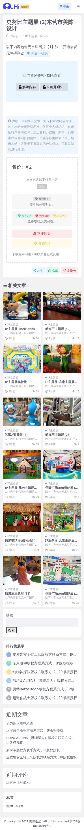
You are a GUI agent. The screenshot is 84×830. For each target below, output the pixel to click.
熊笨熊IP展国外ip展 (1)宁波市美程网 (21, 542)
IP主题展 (31, 36)
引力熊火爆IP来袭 (19, 723)
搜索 (9, 615)
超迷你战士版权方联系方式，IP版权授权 (45, 697)
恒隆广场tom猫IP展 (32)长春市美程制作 (61, 595)
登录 (64, 6)
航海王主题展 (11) (17, 593)
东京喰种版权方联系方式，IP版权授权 (43, 663)
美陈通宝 (35, 821)
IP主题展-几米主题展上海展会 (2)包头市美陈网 (21, 489)
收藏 (53, 270)
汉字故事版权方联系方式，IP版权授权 (34, 730)
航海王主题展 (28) (58, 434)
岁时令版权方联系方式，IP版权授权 (33, 750)
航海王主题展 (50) (58, 329)
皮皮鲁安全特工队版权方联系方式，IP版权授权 (41, 757)
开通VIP (42, 243)
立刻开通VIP (54, 87)
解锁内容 (27, 87)
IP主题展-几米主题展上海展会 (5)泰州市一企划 (61, 542)
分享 (38, 270)
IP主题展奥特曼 (16, 382)
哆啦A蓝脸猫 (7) (16, 434)
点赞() (69, 270)
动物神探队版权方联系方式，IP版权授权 (45, 671)
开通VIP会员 (37, 53)
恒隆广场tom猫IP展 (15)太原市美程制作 (61, 489)
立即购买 (42, 233)
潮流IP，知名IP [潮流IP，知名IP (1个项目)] (14, 806)
